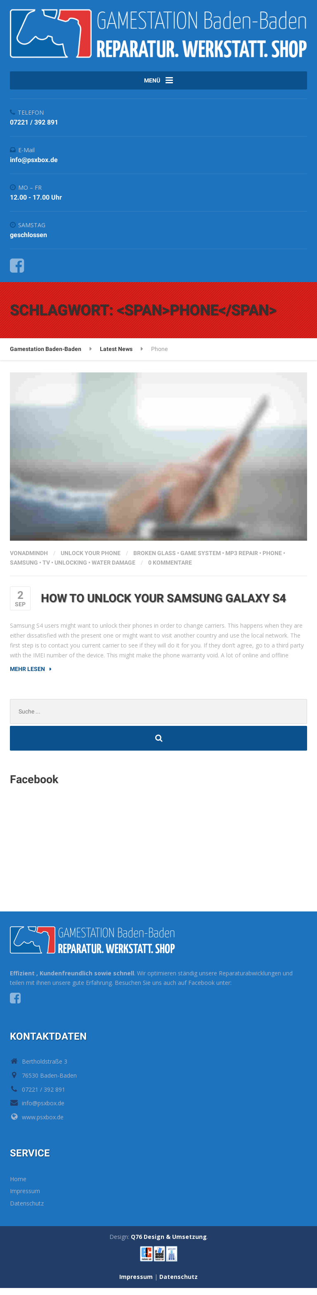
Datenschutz (27, 1210)
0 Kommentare (170, 569)
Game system (200, 559)
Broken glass (154, 559)
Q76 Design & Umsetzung (169, 1244)
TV (46, 569)
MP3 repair (241, 559)
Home (18, 1186)
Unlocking (70, 569)
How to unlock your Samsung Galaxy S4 (163, 605)
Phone (272, 559)
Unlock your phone (91, 559)
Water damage (113, 569)
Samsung (24, 569)
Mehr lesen (27, 676)
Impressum (25, 1198)
